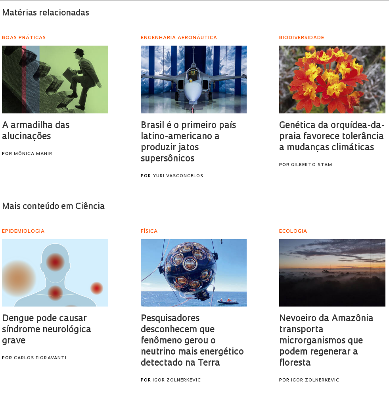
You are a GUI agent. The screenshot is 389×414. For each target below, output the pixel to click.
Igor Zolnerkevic (177, 380)
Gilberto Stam (311, 165)
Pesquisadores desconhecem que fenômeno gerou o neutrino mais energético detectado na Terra (192, 341)
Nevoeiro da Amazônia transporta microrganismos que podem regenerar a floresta (326, 341)
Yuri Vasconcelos (178, 176)
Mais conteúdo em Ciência (53, 207)
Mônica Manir (33, 154)
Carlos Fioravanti (40, 358)
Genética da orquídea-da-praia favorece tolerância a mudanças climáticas (332, 137)
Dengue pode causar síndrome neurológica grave (46, 330)
